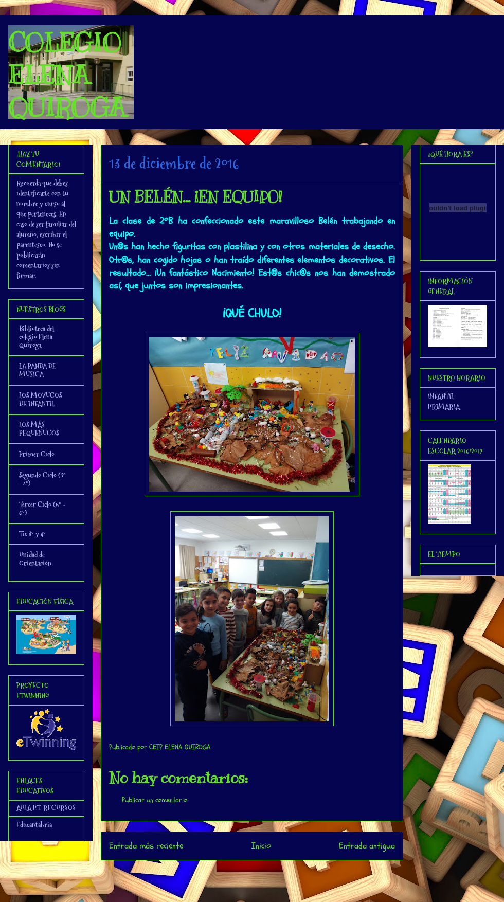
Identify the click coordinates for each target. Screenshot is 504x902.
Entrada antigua (367, 846)
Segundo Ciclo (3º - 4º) (42, 479)
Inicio (261, 846)
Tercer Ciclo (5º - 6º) (42, 508)
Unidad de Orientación (35, 559)
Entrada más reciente (146, 846)
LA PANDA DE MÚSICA (37, 370)
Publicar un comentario (154, 800)
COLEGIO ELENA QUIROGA (66, 75)
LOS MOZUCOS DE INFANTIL (40, 399)
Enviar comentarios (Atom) (273, 874)
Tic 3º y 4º (32, 534)
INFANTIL (441, 396)
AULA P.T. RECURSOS (46, 808)
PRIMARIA (444, 407)
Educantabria (34, 825)
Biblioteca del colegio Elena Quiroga (36, 336)
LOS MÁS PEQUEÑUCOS (39, 429)
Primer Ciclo (37, 454)
